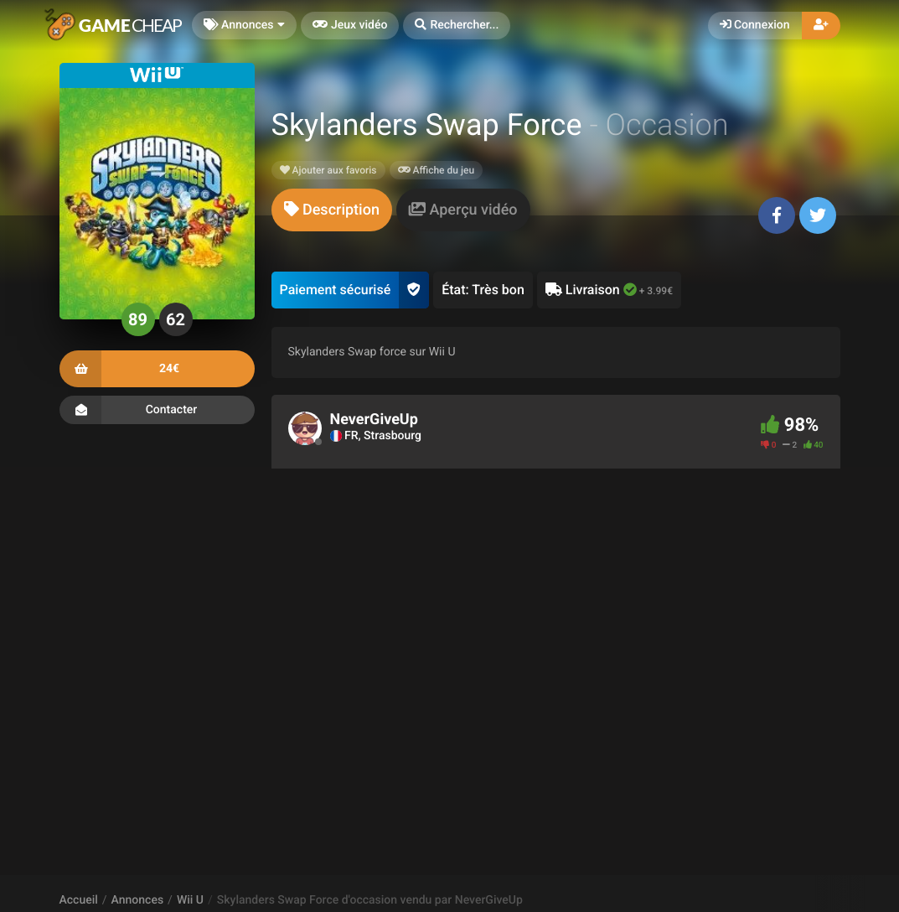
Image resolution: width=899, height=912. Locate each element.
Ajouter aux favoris (328, 170)
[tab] (331, 210)
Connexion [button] (755, 25)
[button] (456, 25)
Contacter (157, 410)
